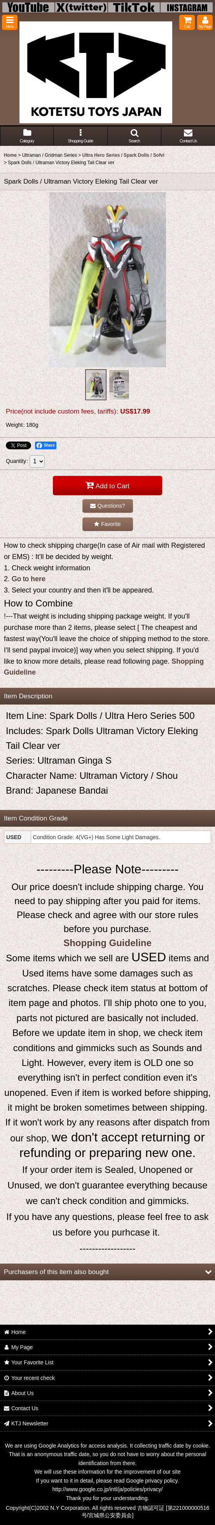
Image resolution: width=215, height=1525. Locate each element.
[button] (9, 22)
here (38, 579)
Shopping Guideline (107, 943)
